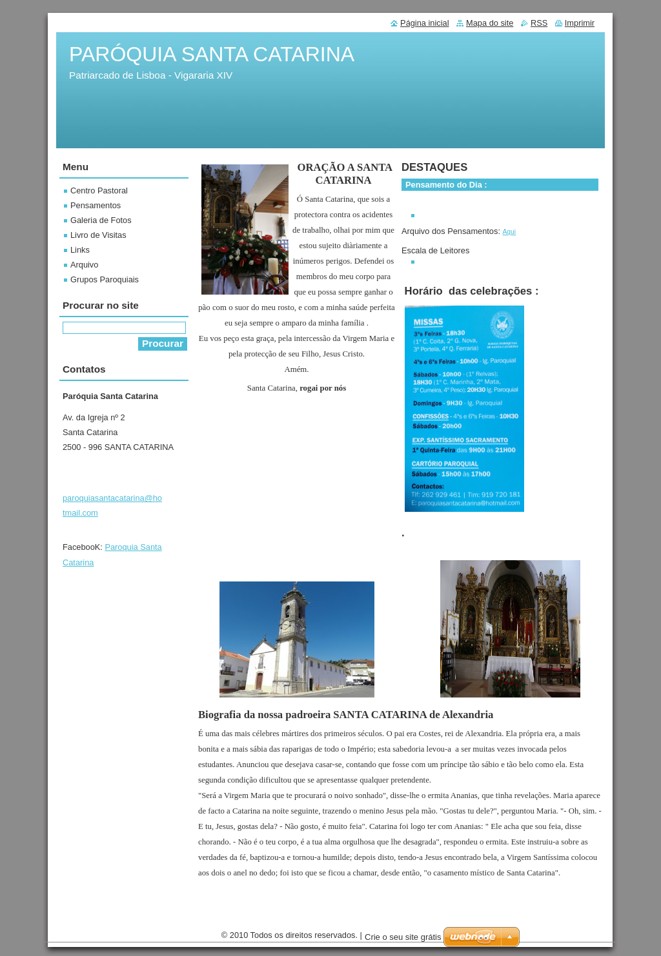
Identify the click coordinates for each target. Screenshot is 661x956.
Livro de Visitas (98, 235)
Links (80, 250)
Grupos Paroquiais (104, 279)
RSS (539, 23)
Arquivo (84, 264)
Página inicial (424, 23)
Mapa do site (489, 23)
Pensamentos (95, 205)
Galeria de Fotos (101, 220)
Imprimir (580, 23)
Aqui (509, 231)
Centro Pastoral (99, 190)
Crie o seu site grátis (403, 937)
